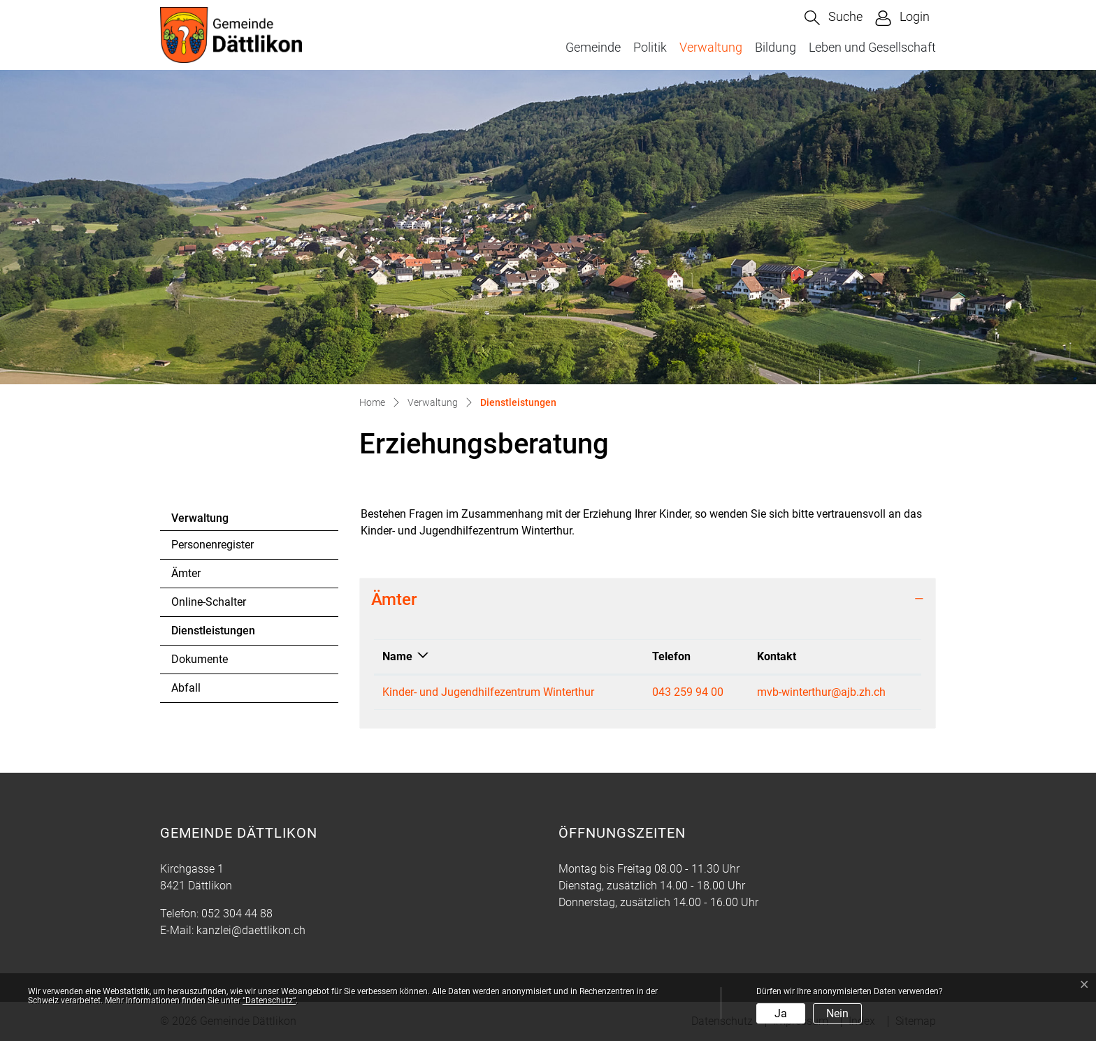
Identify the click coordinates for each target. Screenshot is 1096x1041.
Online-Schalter (208, 602)
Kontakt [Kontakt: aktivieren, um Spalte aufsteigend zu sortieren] (776, 656)
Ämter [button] (394, 599)
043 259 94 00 (687, 692)
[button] (833, 18)
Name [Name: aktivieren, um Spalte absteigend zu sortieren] (397, 656)
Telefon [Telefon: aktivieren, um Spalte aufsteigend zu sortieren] (671, 656)
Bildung (775, 47)
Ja (780, 1013)
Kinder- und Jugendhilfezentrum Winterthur (488, 692)
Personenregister (212, 544)
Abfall (186, 687)
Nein (837, 1013)
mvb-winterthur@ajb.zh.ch (821, 692)
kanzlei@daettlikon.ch (250, 930)
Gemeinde (593, 47)
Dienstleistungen (213, 634)
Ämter (186, 573)
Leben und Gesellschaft (872, 47)
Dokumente (199, 659)
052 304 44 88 (237, 913)
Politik (650, 47)
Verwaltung (710, 47)
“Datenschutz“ (269, 1000)
